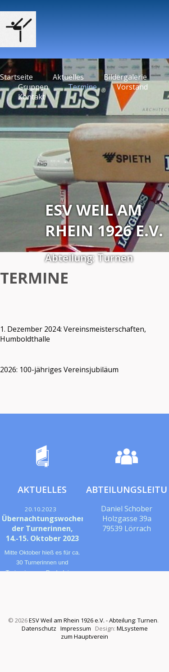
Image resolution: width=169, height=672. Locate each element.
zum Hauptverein (84, 636)
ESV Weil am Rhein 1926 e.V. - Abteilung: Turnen (93, 620)
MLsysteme (132, 628)
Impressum (75, 628)
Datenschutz (39, 628)
